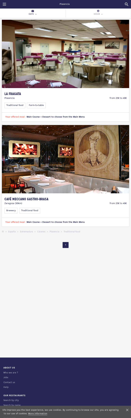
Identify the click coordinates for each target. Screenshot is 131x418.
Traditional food (14, 105)
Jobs (5, 377)
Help (6, 387)
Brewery (11, 210)
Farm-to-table (36, 105)
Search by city (11, 400)
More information (37, 413)
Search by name (12, 405)
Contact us (9, 382)
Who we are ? (10, 372)
